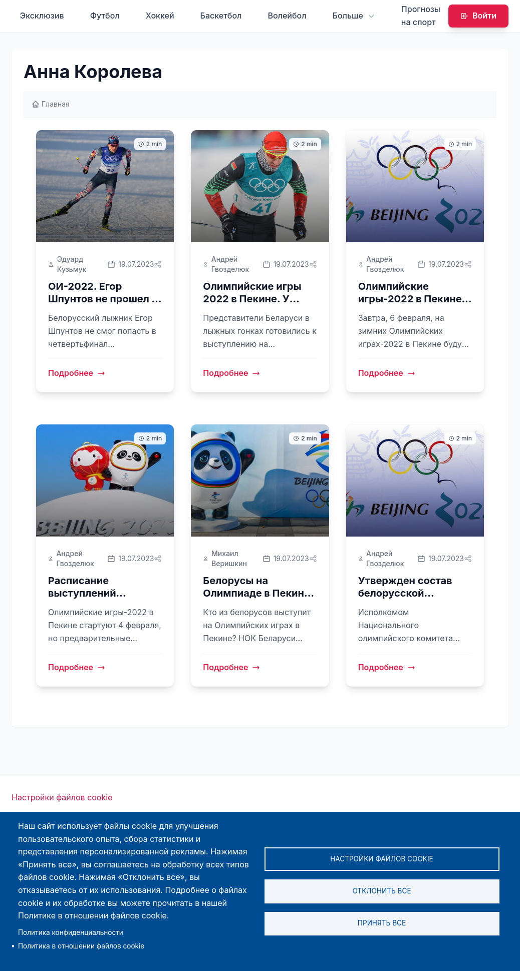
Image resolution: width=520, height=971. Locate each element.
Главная (51, 104)
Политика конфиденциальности (70, 932)
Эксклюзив (42, 16)
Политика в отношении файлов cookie (81, 946)
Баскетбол (221, 16)
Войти (478, 16)
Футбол (105, 16)
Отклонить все (381, 891)
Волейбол (287, 16)
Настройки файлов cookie (62, 797)
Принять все (382, 923)
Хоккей (160, 16)
